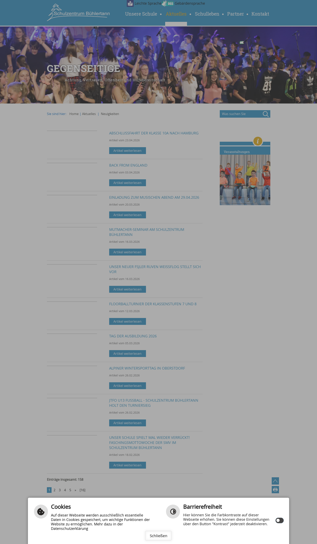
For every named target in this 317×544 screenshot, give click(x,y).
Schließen (158, 535)
